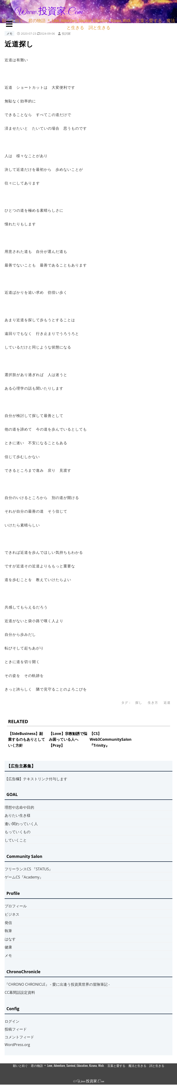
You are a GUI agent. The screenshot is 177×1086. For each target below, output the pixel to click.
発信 (8, 922)
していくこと (16, 840)
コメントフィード (19, 1037)
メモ (9, 33)
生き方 (153, 702)
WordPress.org (17, 1044)
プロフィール (16, 906)
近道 (167, 702)
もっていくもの (17, 831)
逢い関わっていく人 (21, 823)
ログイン (12, 1021)
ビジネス (12, 914)
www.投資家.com (49, 12)
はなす (10, 939)
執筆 (8, 930)
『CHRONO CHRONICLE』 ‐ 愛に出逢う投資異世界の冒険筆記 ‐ (57, 984)
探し (138, 702)
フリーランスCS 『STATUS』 (29, 869)
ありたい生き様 (17, 815)
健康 (8, 947)
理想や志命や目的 (19, 807)
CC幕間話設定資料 (20, 992)
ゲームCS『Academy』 (24, 877)
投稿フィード (16, 1029)
